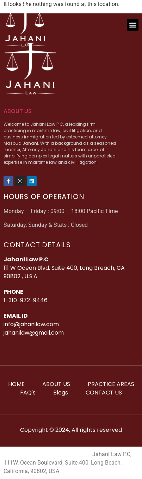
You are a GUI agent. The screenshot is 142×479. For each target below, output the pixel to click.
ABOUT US (18, 111)
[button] (132, 25)
